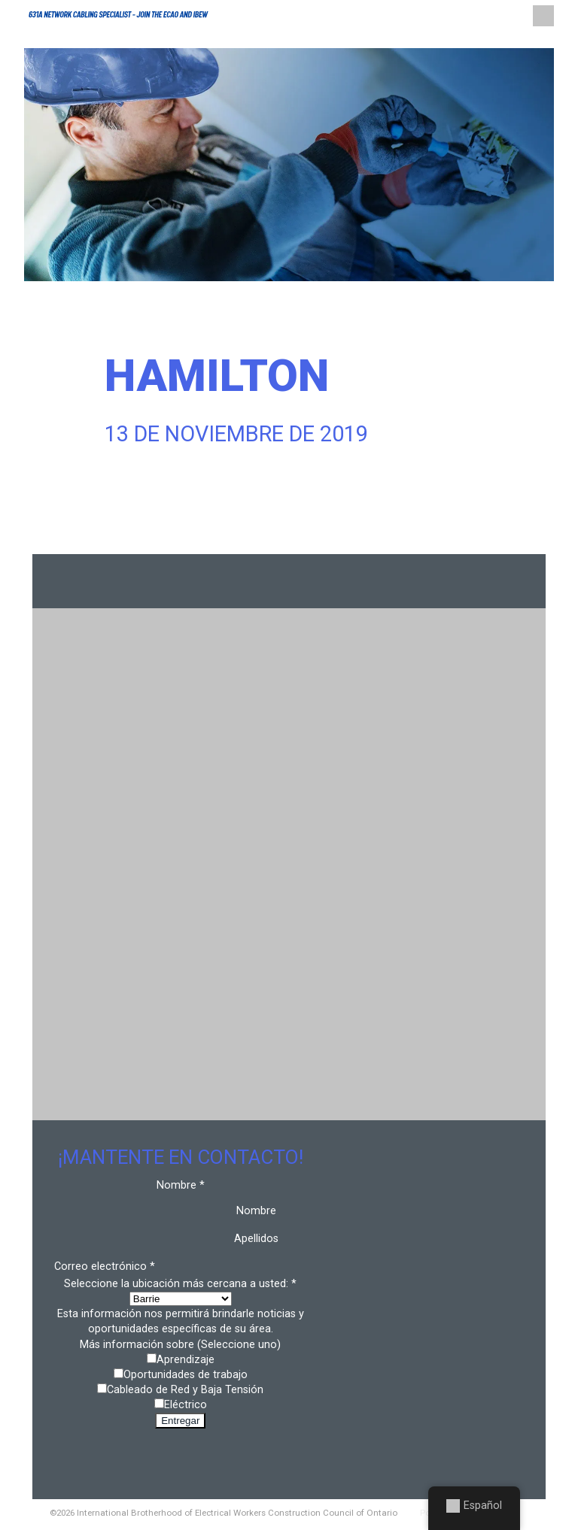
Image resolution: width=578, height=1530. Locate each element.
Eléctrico (185, 1404)
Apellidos (256, 1238)
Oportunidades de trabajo (185, 1374)
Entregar (180, 1420)
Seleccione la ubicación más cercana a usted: (180, 1283)
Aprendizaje (185, 1359)
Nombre (256, 1210)
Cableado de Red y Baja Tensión (185, 1389)
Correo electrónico (104, 1266)
